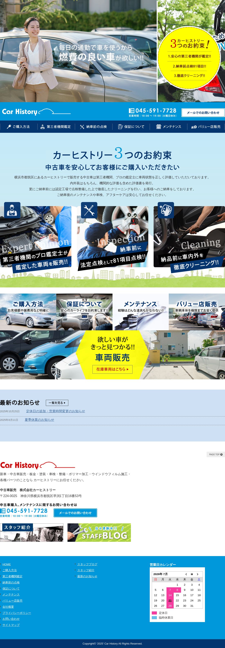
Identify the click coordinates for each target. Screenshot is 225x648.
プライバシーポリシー (16, 612)
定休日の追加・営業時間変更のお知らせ (55, 411)
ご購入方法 (9, 570)
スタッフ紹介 (85, 570)
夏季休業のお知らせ (39, 419)
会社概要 (8, 606)
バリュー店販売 (12, 600)
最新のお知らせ (87, 576)
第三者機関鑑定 (12, 576)
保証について (11, 588)
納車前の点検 (11, 582)
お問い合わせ (11, 618)
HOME (6, 564)
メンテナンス (11, 594)
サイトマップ (11, 625)
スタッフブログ (87, 564)
